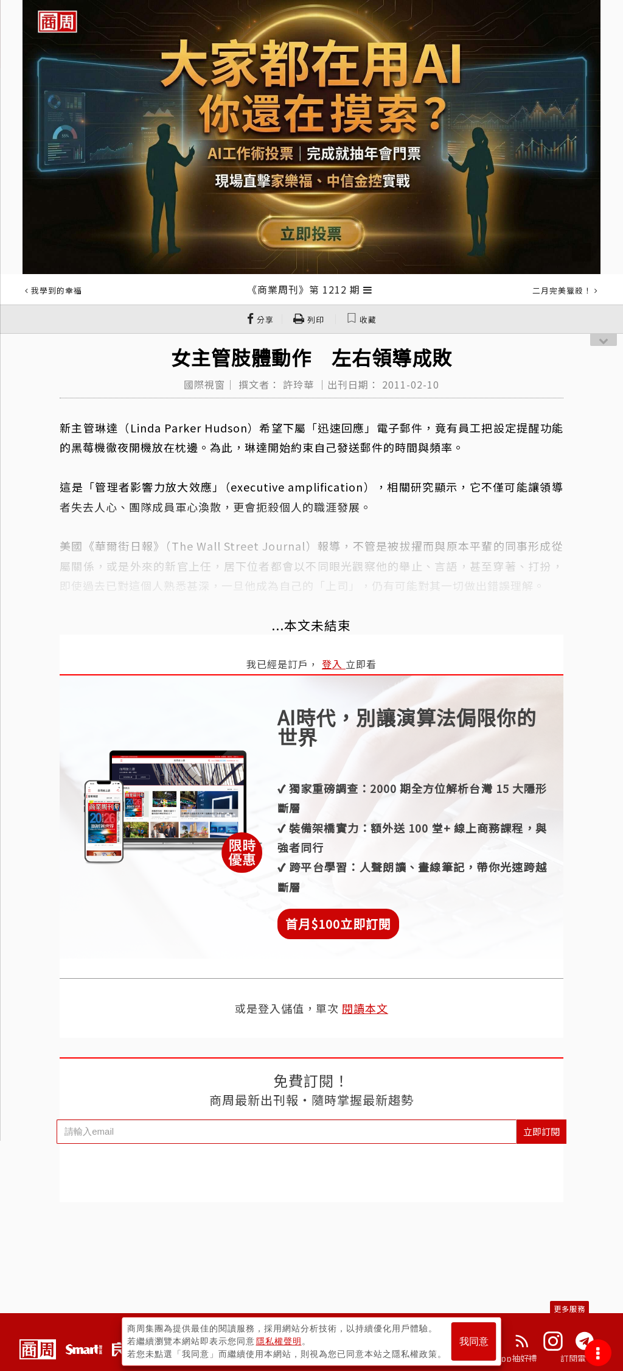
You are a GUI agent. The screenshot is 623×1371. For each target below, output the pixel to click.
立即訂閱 (541, 1131)
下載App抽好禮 (508, 1358)
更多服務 (569, 1308)
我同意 (474, 1341)
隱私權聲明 (279, 1341)
